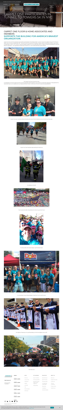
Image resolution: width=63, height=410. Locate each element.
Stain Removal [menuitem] (44, 377)
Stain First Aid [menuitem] (44, 379)
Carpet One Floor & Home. (12, 403)
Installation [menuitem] (44, 388)
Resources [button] (17, 4)
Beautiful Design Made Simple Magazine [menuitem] (36, 382)
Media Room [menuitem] (53, 388)
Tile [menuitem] (25, 387)
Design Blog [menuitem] (35, 385)
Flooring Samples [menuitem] (36, 379)
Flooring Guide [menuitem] (44, 381)
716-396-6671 (18, 1)
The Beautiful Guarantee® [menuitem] (44, 384)
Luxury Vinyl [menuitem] (26, 379)
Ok (52, 407)
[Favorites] (58, 7)
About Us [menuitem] (52, 377)
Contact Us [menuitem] (53, 381)
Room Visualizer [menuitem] (36, 377)
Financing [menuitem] (26, 390)
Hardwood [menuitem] (26, 381)
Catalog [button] (11, 4)
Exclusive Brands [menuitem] (45, 389)
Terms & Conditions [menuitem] (53, 384)
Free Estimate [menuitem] (27, 388)
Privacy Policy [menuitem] (53, 386)
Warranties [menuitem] (44, 386)
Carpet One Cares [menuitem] (54, 379)
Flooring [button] (5, 4)
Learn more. (31, 408)
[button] (56, 7)
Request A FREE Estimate (51, 6)
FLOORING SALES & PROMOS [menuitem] (6, 8)
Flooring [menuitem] (25, 377)
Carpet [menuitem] (25, 383)
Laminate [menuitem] (26, 385)
